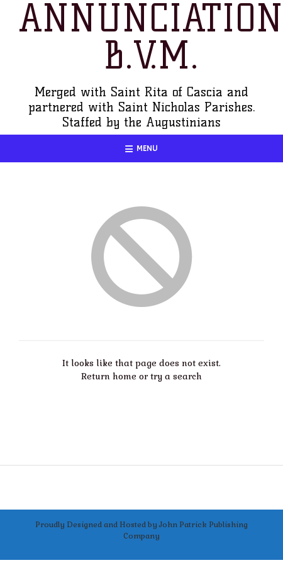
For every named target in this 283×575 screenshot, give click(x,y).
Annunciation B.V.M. (151, 37)
